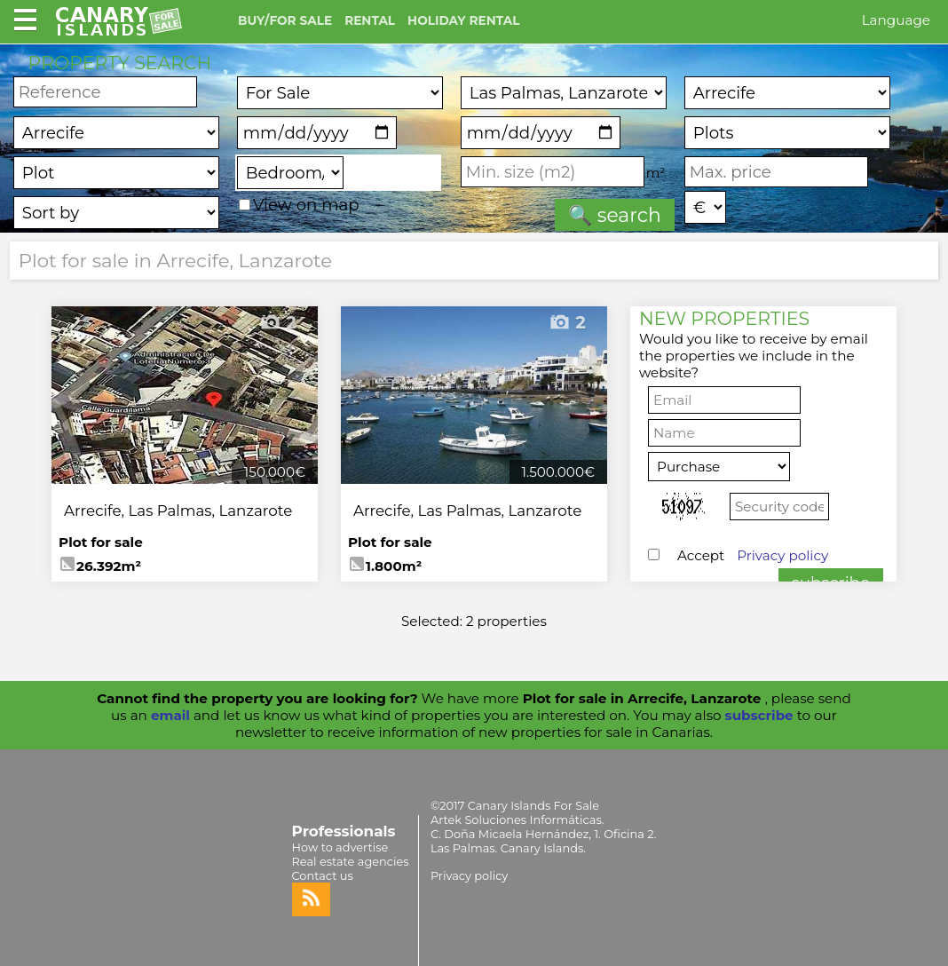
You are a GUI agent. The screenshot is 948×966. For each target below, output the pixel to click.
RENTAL (369, 20)
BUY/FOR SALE (285, 20)
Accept (752, 555)
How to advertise (340, 847)
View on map (299, 204)
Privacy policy (782, 555)
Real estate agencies (350, 861)
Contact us (322, 875)
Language (896, 20)
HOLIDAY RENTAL (463, 20)
